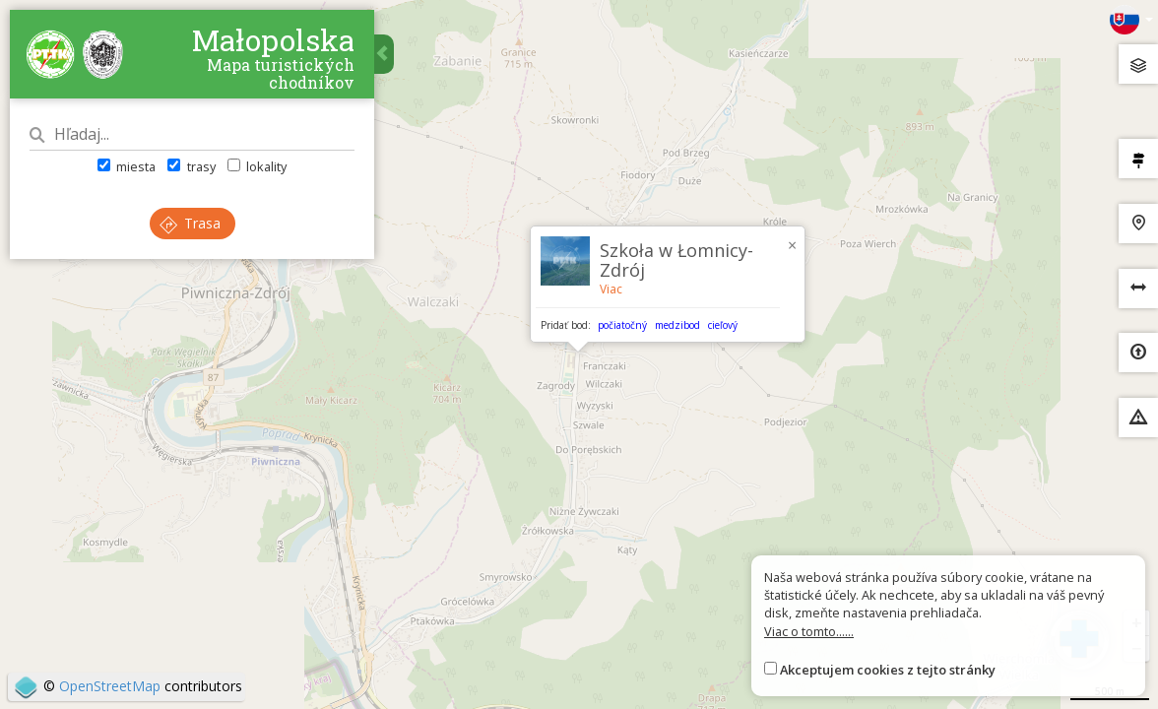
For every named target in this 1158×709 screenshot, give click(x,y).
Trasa (190, 223)
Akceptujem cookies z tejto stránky (888, 669)
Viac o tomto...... (809, 631)
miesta (126, 166)
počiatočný (622, 325)
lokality (257, 166)
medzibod (677, 325)
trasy (191, 166)
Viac (611, 289)
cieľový (723, 325)
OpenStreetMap (110, 686)
